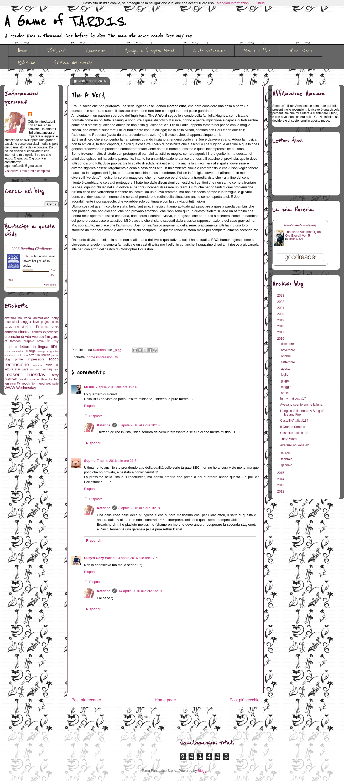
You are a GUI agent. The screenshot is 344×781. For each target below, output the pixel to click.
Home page (165, 700)
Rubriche (26, 63)
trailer (13, 383)
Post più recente (86, 700)
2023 (281, 295)
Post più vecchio (244, 700)
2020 (281, 314)
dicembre (288, 344)
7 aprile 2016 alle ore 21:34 (117, 461)
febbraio (287, 459)
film (47, 337)
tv (116, 357)
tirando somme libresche (35, 379)
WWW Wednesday (20, 388)
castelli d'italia (32, 326)
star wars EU (38, 369)
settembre (288, 362)
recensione (16, 364)
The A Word (288, 439)
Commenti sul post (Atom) (173, 717)
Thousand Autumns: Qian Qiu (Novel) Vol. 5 (303, 233)
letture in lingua (34, 347)
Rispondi (90, 406)
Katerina (104, 425)
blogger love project (35, 322)
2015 (281, 473)
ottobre (286, 356)
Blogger (203, 771)
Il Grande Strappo (292, 427)
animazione (41, 318)
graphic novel (34, 341)
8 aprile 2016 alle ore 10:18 (139, 508)
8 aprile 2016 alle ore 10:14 (139, 425)
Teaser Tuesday (24, 374)
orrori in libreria (39, 355)
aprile (285, 393)
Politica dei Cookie (73, 63)
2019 (281, 320)
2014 (281, 479)
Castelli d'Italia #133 (294, 433)
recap (54, 359)
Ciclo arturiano (209, 50)
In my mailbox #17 (293, 398)
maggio (286, 387)
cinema (24, 332)
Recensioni (95, 50)
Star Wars (300, 50)
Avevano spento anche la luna (301, 404)
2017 (281, 332)
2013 (281, 485)
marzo (286, 453)
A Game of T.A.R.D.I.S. (65, 22)
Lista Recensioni (14, 351)
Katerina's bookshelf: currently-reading (300, 225)
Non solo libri (257, 50)
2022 (281, 302)
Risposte (96, 416)
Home (22, 50)
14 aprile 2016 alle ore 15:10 (140, 591)
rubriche (38, 365)
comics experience (45, 332)
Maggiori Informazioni (233, 3)
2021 (281, 308)
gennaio (287, 465)
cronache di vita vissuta (24, 336)
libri (55, 346)
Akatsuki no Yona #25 (295, 445)
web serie (52, 383)
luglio (285, 374)
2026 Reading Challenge (31, 248)
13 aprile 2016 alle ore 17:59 (137, 558)
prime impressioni (100, 357)
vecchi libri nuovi (33, 383)
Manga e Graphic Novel (149, 50)
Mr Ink (89, 387)
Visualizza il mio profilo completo (27, 171)
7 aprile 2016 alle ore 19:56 (116, 387)
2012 (281, 491)
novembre (288, 350)
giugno (286, 381)
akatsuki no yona (17, 318)
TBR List (56, 50)
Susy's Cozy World (99, 558)
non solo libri (20, 355)
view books (50, 284)
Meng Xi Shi (296, 238)
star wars (22, 369)
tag (50, 369)
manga (31, 351)
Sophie (89, 461)
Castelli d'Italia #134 (294, 420)
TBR (56, 369)
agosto (286, 368)
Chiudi (260, 3)
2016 (281, 338)
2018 (281, 326)
